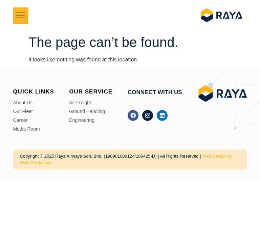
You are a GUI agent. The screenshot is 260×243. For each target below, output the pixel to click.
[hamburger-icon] (20, 15)
